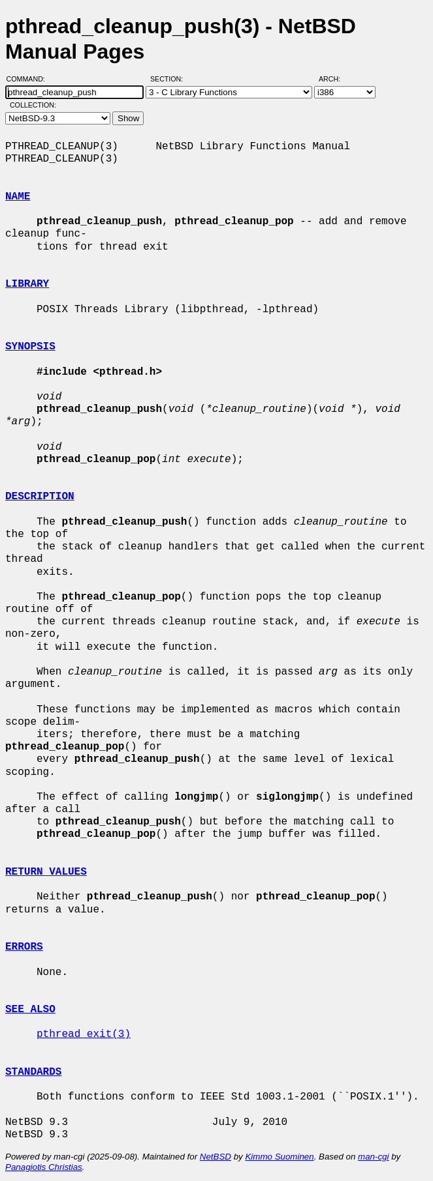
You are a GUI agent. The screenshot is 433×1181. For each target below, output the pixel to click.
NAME (17, 197)
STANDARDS (33, 1072)
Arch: (335, 79)
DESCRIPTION (39, 496)
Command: (30, 79)
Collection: (33, 105)
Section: (169, 79)
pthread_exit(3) (84, 1034)
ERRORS (24, 947)
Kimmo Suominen (279, 1156)
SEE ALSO (30, 1009)
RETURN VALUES (46, 872)
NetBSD (215, 1156)
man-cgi (373, 1156)
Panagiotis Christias (43, 1167)
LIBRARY (27, 284)
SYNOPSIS (30, 347)
